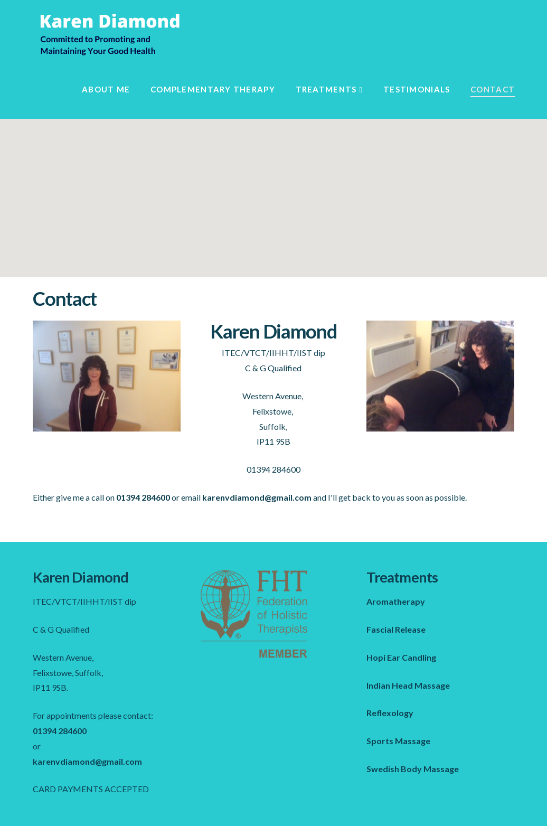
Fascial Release (396, 629)
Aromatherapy (395, 601)
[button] (273, 188)
